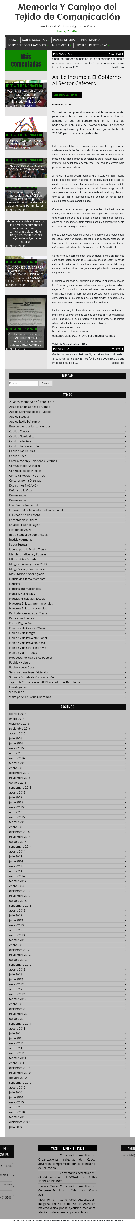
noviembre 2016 (20, 731)
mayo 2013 (16, 927)
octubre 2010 (18, 1080)
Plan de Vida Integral (22, 635)
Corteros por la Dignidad (25, 483)
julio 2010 (15, 1094)
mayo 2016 (16, 750)
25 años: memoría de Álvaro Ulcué (31, 404)
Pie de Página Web (21, 625)
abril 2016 (15, 755)
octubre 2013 (18, 903)
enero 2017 (16, 721)
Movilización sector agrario (26, 576)
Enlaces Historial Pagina (24, 527)
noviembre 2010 (20, 1075)
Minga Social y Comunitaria (27, 571)
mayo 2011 (16, 1045)
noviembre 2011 (20, 1016)
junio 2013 (16, 922)
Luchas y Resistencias (91, 45)
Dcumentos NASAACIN (24, 487)
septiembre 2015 (20, 790)
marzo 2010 (17, 1114)
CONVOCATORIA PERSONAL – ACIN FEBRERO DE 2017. (26, 142)
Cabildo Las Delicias (22, 453)
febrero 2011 (17, 1060)
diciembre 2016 (19, 726)
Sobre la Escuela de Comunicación (31, 679)
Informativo (90, 40)
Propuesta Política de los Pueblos (31, 660)
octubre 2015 (18, 785)
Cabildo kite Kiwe (20, 443)
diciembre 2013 (19, 893)
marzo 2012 (17, 996)
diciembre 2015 (19, 775)
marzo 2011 (17, 1055)
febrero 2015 (17, 824)
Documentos (17, 497)
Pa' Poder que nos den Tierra (28, 615)
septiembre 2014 (20, 849)
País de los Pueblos (21, 620)
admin (29, 105)
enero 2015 (16, 829)
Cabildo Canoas (19, 433)
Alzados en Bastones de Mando (29, 409)
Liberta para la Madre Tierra (27, 551)
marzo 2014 (17, 878)
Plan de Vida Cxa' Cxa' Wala (27, 630)
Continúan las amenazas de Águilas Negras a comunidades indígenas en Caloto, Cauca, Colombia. (26, 342)
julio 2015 (15, 799)
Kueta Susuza (18, 547)
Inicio (12, 40)
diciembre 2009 (19, 1124)
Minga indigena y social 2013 (28, 566)
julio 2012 (15, 976)
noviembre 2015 (20, 780)
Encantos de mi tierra (23, 522)
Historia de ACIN (20, 532)
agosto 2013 (17, 913)
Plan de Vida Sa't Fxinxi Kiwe (27, 650)
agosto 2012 (17, 972)
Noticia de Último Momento (24, 86)
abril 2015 (15, 814)
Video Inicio (16, 694)
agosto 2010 (17, 1090)
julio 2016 (15, 740)
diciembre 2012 (19, 952)
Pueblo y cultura (20, 665)
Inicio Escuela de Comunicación (29, 537)
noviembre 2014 (20, 839)
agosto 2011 (17, 1031)
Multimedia (60, 45)
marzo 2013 (17, 937)
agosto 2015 (17, 794)
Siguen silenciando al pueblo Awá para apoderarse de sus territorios (106, 63)
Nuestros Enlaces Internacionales (31, 606)
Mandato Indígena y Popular (27, 556)
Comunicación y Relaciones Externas (33, 463)
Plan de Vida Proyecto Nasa (27, 645)
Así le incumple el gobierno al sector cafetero (86, 80)
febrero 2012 (17, 1001)
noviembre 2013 (20, 898)
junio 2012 (16, 981)
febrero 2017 (17, 716)
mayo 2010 (16, 1104)
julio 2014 (15, 858)
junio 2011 (16, 1040)
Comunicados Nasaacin (21, 188)
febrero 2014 (17, 883)
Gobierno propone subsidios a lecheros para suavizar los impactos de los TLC (70, 63)
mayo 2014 (16, 868)
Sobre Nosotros (34, 40)
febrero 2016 (17, 765)
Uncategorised (18, 689)
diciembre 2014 (19, 834)
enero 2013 (16, 947)
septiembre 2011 (20, 1026)
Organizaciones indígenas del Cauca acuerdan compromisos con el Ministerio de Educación (26, 97)
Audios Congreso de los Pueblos (30, 414)
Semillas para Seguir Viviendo (28, 674)
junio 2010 (16, 1099)
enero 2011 (16, 1065)
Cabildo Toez (17, 458)
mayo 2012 (16, 986)
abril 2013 (15, 932)
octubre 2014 (18, 844)
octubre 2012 (18, 962)
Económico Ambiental (23, 507)
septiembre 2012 (20, 967)
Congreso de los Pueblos (25, 473)
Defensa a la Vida (20, 492)
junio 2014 (16, 863)
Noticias (14, 586)
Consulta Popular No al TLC (27, 478)
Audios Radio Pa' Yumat (24, 424)
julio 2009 (15, 1129)
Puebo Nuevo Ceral (21, 669)
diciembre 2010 (19, 1070)
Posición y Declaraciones (27, 45)
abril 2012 (15, 991)
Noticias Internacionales (25, 591)
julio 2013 (15, 917)
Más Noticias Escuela (23, 561)
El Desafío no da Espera (24, 517)
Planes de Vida (64, 40)
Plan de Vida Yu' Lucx (23, 655)
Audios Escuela (19, 419)
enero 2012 (16, 1006)
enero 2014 (16, 888)
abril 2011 (15, 1050)
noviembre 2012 (20, 957)
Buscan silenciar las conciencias (30, 428)
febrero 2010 (17, 1119)
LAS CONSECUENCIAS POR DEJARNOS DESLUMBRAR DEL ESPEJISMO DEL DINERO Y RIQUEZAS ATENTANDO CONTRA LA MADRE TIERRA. (26, 276)
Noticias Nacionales (67, 95)
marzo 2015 (17, 819)
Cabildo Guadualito (21, 438)
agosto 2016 (17, 735)
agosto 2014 (17, 854)
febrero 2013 (17, 942)
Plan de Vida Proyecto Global (28, 640)
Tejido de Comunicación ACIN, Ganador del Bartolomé (44, 684)
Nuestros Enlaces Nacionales (28, 610)
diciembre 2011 (19, 1011)
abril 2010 (15, 1109)
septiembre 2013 (20, 908)
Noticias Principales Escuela (27, 601)
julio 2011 (15, 1035)
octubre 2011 (18, 1021)
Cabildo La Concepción (24, 448)
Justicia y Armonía (21, 542)
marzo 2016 (17, 760)
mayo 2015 (16, 809)
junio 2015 (16, 804)
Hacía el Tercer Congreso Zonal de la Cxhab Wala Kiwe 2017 (26, 171)
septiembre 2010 (20, 1085)
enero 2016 (16, 770)
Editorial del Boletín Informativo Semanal (36, 512)
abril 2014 (15, 873)
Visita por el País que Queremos (30, 699)
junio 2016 (16, 745)
